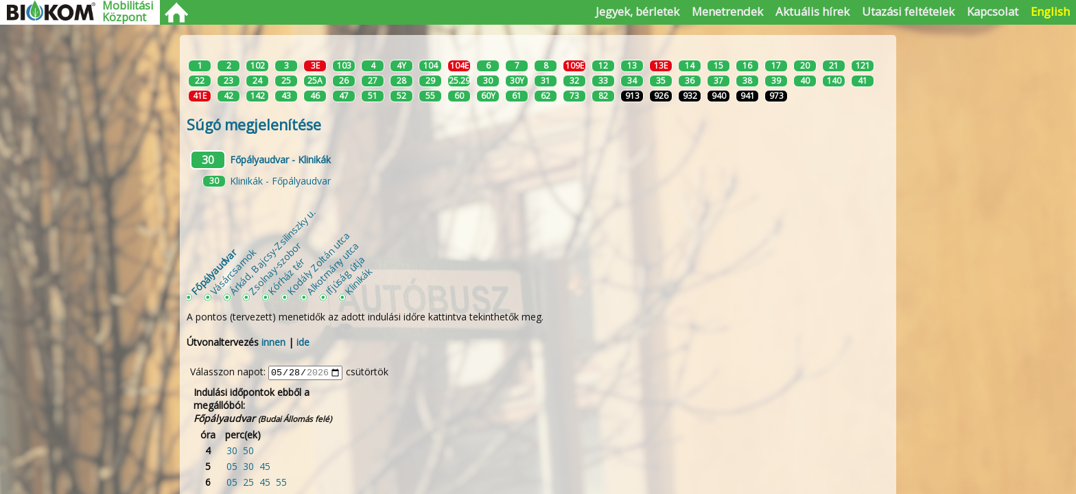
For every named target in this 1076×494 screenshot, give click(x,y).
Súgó (254, 124)
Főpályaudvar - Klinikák (280, 159)
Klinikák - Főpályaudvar (280, 180)
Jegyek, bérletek (637, 11)
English (1050, 11)
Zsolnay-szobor (275, 268)
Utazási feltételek (908, 11)
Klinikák (358, 281)
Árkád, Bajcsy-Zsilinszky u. (272, 251)
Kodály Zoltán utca (318, 262)
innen (273, 342)
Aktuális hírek (812, 11)
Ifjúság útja (345, 274)
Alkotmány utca (332, 268)
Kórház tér (286, 276)
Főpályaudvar (213, 271)
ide (302, 342)
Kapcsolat (992, 11)
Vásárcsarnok (233, 271)
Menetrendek (727, 11)
